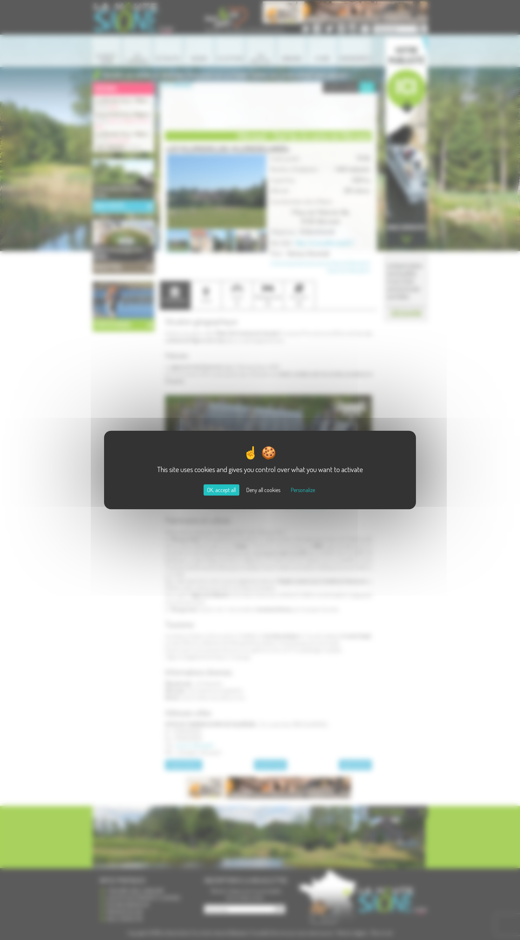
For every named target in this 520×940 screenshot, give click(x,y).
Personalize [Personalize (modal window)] (303, 489)
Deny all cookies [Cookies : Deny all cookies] (263, 489)
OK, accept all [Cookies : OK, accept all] (221, 489)
